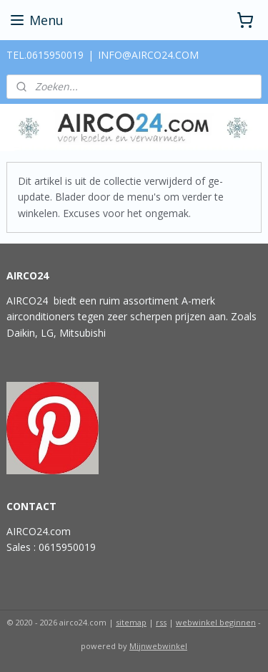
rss (161, 622)
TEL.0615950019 (45, 55)
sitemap (131, 622)
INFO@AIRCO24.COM (148, 55)
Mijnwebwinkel (158, 645)
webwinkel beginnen (216, 622)
